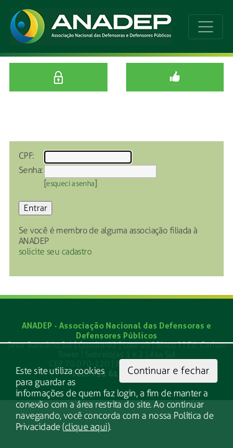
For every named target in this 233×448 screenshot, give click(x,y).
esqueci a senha (70, 183)
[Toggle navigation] (205, 26)
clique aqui (86, 426)
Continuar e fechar (168, 370)
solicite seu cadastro (55, 251)
